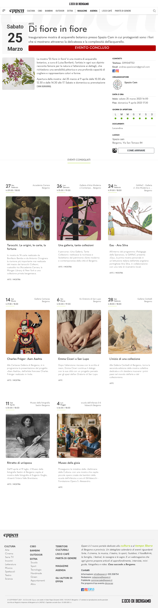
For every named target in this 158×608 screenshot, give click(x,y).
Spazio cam (118, 139)
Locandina (117, 128)
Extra (33, 559)
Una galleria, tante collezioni (76, 245)
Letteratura (10, 564)
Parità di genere (66, 558)
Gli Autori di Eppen (64, 580)
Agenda (61, 570)
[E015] (91, 589)
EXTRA (70, 11)
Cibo (33, 546)
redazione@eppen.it (101, 577)
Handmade (36, 573)
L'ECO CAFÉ (107, 11)
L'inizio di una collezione (125, 359)
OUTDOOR (60, 11)
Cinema (9, 554)
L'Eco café (62, 554)
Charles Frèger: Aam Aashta (24, 359)
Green (34, 577)
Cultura (9, 546)
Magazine (62, 566)
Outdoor (36, 555)
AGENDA (93, 11)
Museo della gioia (69, 463)
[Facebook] (113, 70)
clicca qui (109, 583)
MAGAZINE (82, 11)
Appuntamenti (38, 581)
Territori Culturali (62, 548)
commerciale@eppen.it (101, 580)
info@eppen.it (100, 574)
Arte (31, 23)
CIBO (40, 11)
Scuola (34, 563)
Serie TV (9, 557)
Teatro (8, 575)
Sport (33, 566)
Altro (33, 584)
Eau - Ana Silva (119, 245)
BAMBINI (49, 11)
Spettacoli (10, 572)
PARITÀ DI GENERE (123, 11)
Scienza (9, 579)
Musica (8, 568)
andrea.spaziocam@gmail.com (134, 67)
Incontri (9, 561)
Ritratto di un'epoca (19, 463)
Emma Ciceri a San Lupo (73, 359)
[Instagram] (117, 70)
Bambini (35, 551)
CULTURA (31, 11)
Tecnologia (36, 570)
